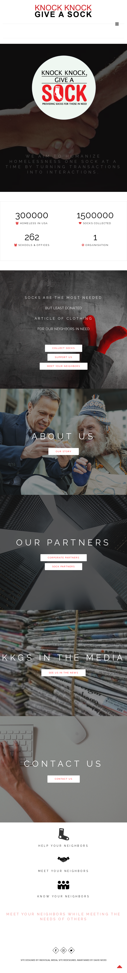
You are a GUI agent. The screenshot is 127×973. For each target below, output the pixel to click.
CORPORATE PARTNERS (63, 557)
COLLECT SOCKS (63, 348)
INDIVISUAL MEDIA (48, 960)
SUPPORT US (63, 357)
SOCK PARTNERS (63, 566)
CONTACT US (63, 779)
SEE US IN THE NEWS (63, 672)
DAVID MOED (100, 960)
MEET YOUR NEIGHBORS (63, 366)
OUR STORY (63, 451)
